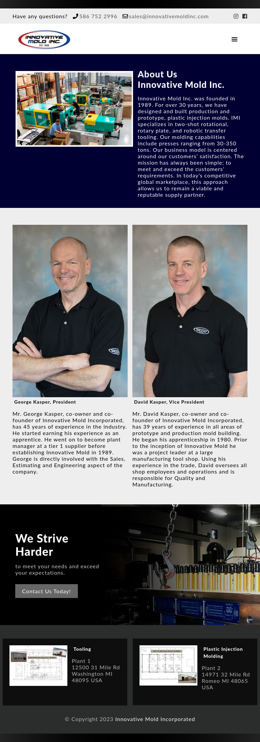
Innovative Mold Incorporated (155, 719)
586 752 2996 (98, 16)
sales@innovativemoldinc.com (169, 16)
